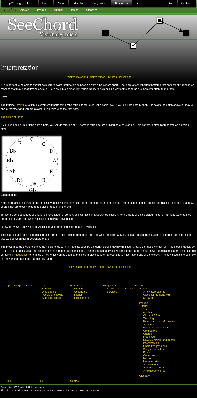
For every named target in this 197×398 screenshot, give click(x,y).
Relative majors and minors (159, 339)
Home (46, 3)
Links (139, 3)
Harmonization (151, 361)
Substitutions (150, 364)
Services (112, 291)
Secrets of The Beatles (120, 288)
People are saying (52, 294)
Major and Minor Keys (156, 327)
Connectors (150, 330)
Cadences (149, 355)
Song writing (99, 3)
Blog (170, 3)
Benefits (47, 288)
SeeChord (98, 31)
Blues (146, 352)
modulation (21, 254)
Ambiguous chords (154, 370)
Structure (148, 324)
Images (41, 9)
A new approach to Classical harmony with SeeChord (157, 294)
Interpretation (151, 342)
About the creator (52, 297)
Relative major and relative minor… (87, 76)
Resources (121, 3)
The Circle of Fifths (12, 116)
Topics (74, 9)
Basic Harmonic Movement (159, 321)
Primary (79, 288)
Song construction (154, 349)
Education (78, 3)
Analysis (148, 312)
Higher (78, 294)
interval (20, 104)
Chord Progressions (155, 346)
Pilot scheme (81, 297)
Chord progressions (119, 76)
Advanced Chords (153, 367)
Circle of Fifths (151, 315)
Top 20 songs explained (20, 3)
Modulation (149, 336)
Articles (24, 9)
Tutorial (58, 9)
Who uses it (49, 291)
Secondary (80, 291)
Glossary (91, 9)
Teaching (148, 318)
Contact (185, 3)
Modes (147, 358)
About (60, 3)
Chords (147, 333)
